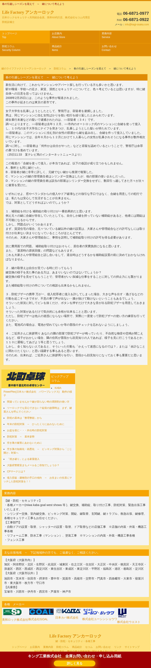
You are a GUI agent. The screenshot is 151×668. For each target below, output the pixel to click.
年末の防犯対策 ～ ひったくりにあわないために (35, 424)
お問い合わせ (109, 48)
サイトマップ (132, 647)
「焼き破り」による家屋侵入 (23, 459)
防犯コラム (11, 48)
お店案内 (58, 35)
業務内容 (107, 35)
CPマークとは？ (16, 471)
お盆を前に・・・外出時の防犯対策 (27, 430)
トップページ (9, 35)
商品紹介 (57, 48)
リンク (118, 647)
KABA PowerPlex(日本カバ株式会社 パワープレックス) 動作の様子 (38, 392)
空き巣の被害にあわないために (24, 442)
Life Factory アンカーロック (46, 16)
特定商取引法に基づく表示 (49, 651)
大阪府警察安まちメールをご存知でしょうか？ (33, 465)
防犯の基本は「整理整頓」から (24, 417)
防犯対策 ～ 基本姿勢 (20, 436)
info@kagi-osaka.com (137, 24)
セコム (89, 647)
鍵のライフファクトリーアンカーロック (23, 68)
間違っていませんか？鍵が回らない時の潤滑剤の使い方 (38, 401)
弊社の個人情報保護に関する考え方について (92, 651)
